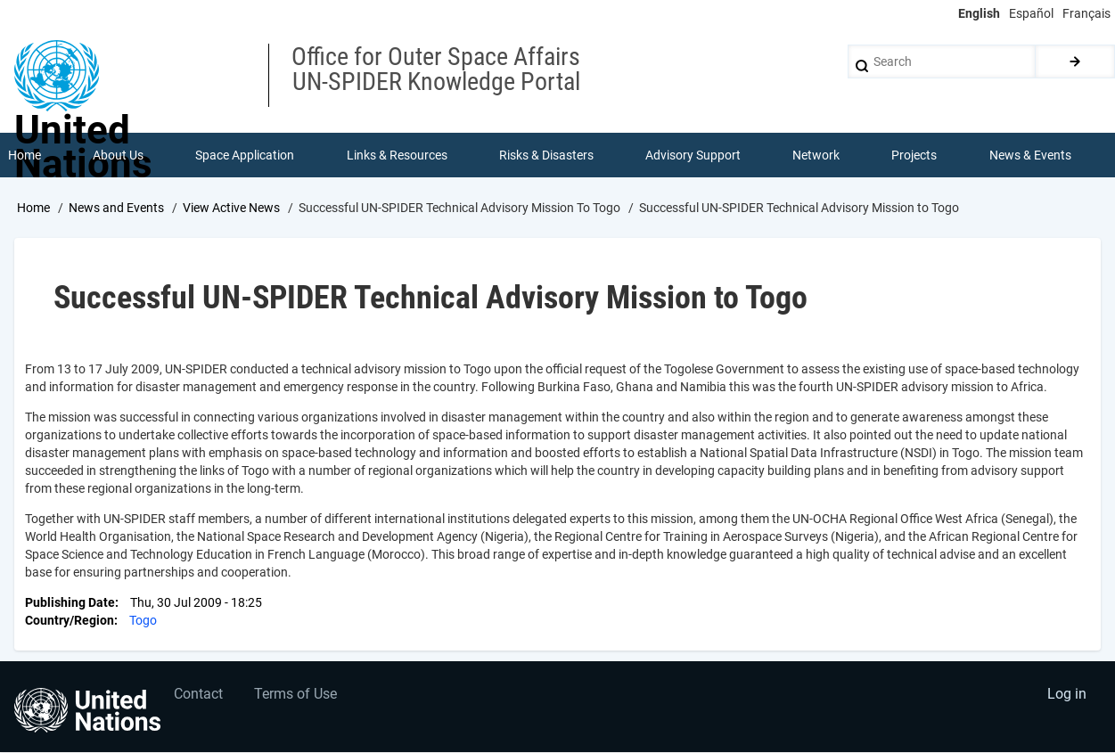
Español (1031, 13)
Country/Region (69, 620)
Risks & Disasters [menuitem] (546, 155)
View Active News (231, 208)
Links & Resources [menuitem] (397, 155)
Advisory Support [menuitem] (693, 155)
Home (33, 208)
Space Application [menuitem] (244, 155)
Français (1086, 13)
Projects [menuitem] (915, 155)
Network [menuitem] (816, 155)
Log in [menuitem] (1066, 695)
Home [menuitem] (24, 155)
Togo (143, 620)
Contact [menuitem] (199, 695)
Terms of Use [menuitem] (296, 695)
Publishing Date (70, 602)
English (979, 13)
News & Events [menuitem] (1030, 155)
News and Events (116, 208)
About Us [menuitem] (118, 155)
